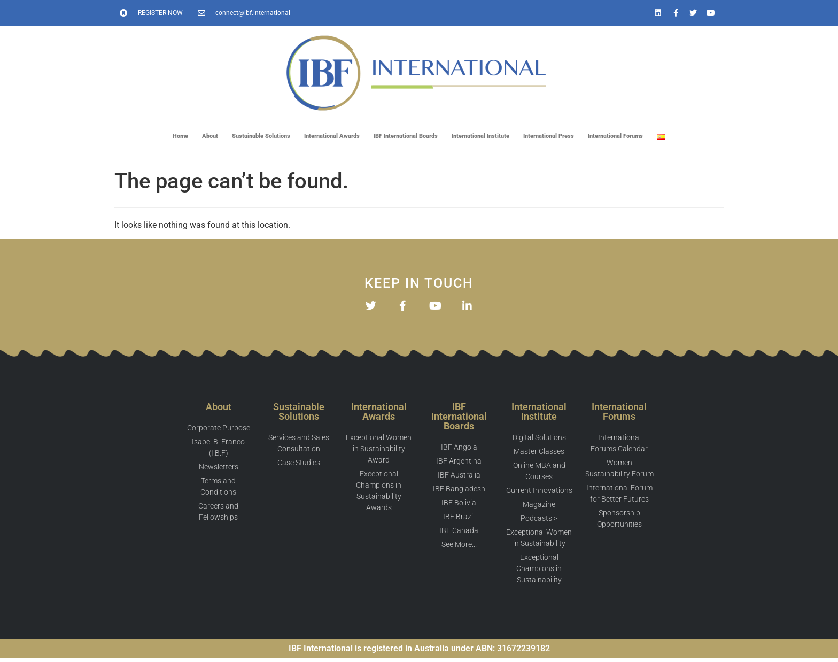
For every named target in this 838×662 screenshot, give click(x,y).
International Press (548, 136)
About (210, 136)
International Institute (480, 136)
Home (180, 136)
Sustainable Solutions (261, 136)
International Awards (332, 136)
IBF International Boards (406, 136)
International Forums (615, 136)
